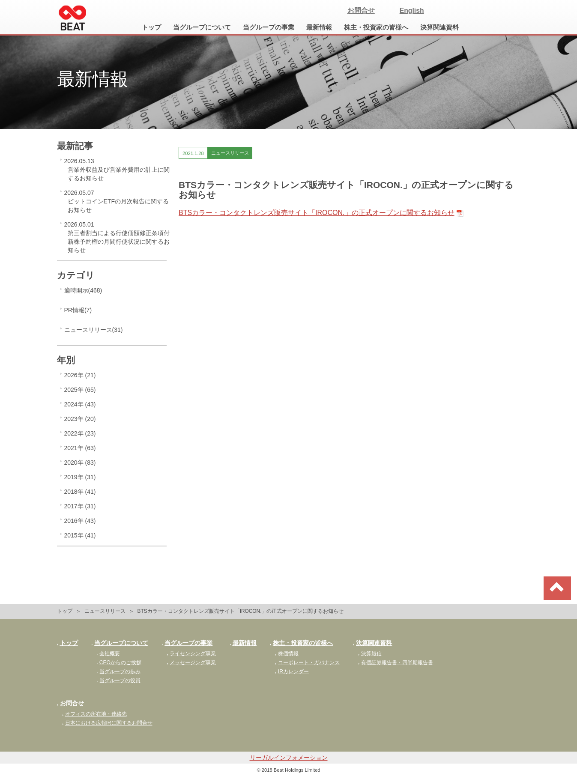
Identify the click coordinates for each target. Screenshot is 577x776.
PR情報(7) (78, 310)
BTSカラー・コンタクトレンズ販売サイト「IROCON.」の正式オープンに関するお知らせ (316, 212)
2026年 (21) (80, 375)
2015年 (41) (80, 535)
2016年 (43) (80, 520)
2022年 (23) (80, 433)
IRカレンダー (292, 672)
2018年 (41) (80, 491)
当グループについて (202, 27)
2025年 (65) (80, 389)
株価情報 (287, 654)
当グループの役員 (118, 680)
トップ (151, 27)
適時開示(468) (83, 290)
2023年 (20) (80, 418)
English (412, 10)
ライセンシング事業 (191, 654)
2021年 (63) (80, 448)
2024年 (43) (80, 404)
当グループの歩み (118, 672)
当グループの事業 (268, 27)
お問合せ (361, 10)
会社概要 (108, 654)
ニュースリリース (105, 611)
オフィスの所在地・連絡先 (94, 714)
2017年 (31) (80, 506)
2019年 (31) (80, 477)
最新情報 (319, 27)
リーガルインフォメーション (289, 757)
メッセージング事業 (191, 663)
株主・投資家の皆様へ (376, 27)
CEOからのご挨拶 (118, 663)
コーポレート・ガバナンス (307, 663)
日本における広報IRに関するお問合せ (107, 723)
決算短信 (370, 654)
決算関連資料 (439, 27)
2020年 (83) (80, 462)
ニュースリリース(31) (93, 329)
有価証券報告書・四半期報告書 (395, 663)
